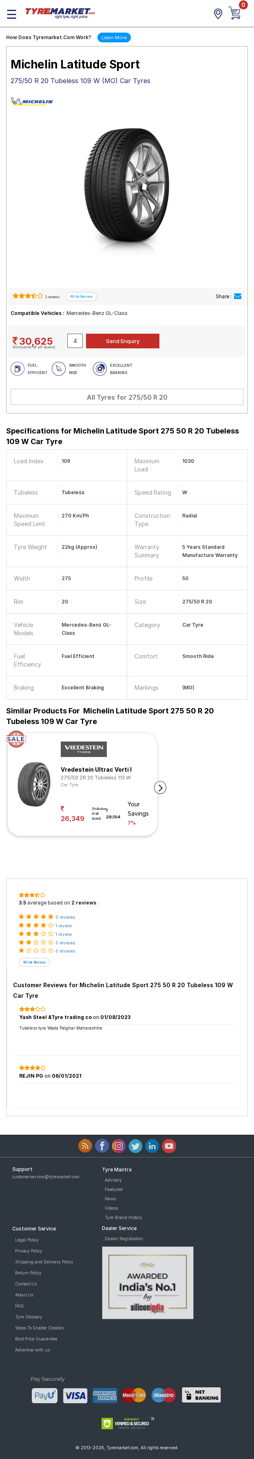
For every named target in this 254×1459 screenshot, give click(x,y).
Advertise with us (32, 1349)
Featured (114, 1189)
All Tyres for (127, 397)
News (110, 1198)
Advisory (113, 1179)
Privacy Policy (28, 1250)
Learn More (114, 37)
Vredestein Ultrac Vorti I (96, 769)
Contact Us (26, 1283)
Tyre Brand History (123, 1217)
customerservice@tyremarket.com (46, 1176)
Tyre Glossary (28, 1316)
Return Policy (28, 1272)
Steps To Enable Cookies (39, 1327)
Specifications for (122, 436)
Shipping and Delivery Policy (44, 1261)
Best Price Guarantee (36, 1338)
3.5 (22, 903)
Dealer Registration (124, 1238)
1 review (63, 925)
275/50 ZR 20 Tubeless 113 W (96, 778)
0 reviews (65, 917)
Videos (111, 1208)
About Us (24, 1294)
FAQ (19, 1305)
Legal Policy (27, 1239)
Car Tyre (69, 784)
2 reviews (52, 297)
